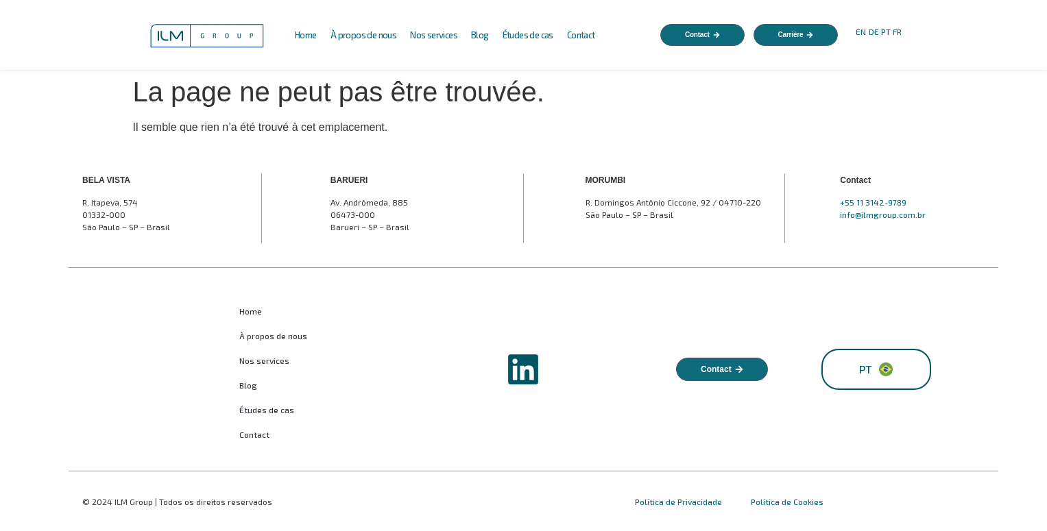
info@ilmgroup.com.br (883, 214)
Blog (480, 34)
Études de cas (528, 34)
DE (874, 31)
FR (898, 31)
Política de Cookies (787, 501)
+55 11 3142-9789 (873, 202)
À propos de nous (363, 34)
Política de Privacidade (679, 501)
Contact (581, 34)
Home (306, 34)
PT (886, 31)
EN (861, 31)
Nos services (433, 34)
